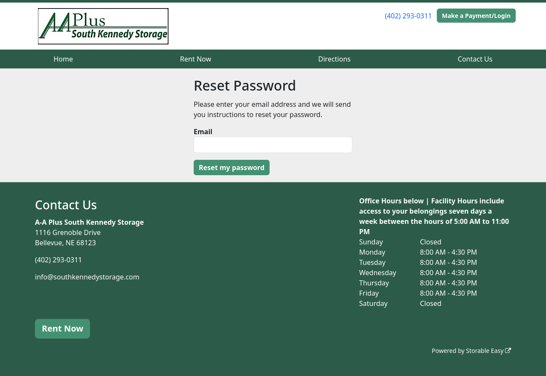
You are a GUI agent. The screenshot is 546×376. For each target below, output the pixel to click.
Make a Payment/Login (476, 16)
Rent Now (195, 59)
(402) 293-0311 (408, 16)
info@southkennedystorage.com (87, 277)
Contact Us (475, 59)
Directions (334, 59)
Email (203, 131)
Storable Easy (488, 351)
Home (63, 59)
